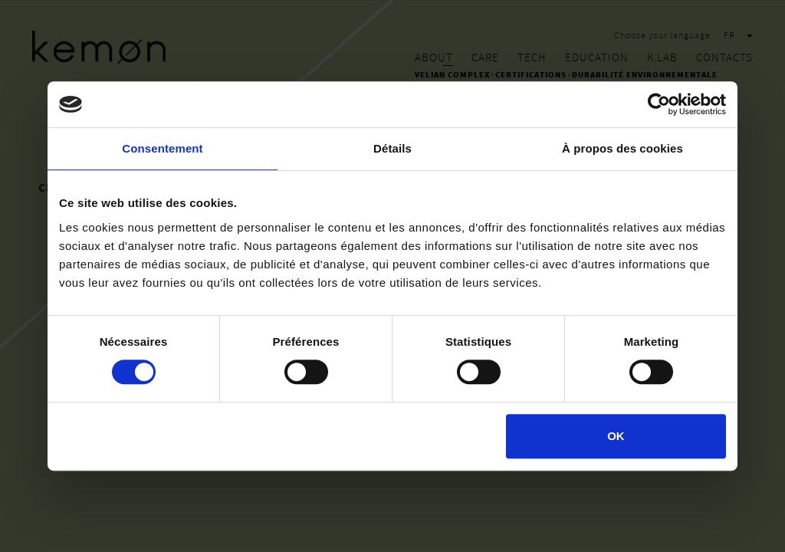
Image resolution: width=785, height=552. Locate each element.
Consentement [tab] (162, 148)
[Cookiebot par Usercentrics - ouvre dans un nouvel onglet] (659, 104)
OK (616, 435)
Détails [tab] (392, 148)
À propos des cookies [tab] (622, 148)
